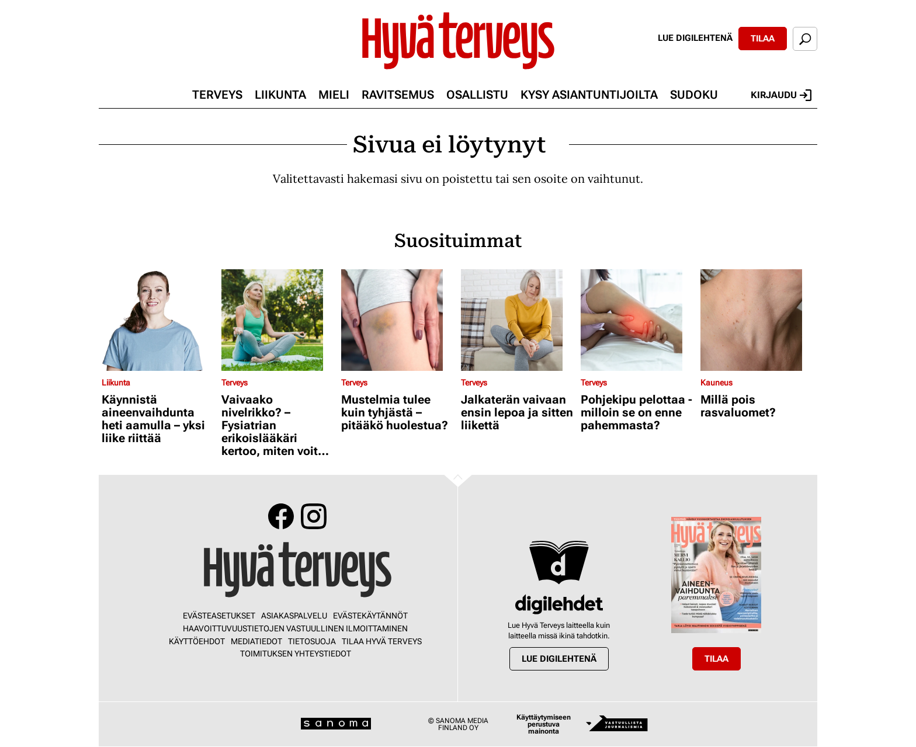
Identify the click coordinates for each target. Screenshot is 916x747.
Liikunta (280, 95)
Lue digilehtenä (695, 38)
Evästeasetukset (219, 615)
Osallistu (477, 95)
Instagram (314, 516)
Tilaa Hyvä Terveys (382, 641)
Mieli (333, 95)
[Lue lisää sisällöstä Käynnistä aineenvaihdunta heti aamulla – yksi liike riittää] (159, 320)
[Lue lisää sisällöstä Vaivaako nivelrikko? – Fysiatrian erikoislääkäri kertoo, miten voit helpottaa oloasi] (278, 320)
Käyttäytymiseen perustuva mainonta (543, 724)
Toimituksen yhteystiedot (295, 653)
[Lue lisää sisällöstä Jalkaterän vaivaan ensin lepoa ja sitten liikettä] (518, 320)
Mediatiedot (256, 641)
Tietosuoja (312, 641)
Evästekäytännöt (370, 615)
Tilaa (763, 38)
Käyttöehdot (197, 641)
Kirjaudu (781, 95)
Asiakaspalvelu (294, 615)
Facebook (281, 516)
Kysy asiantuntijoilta (589, 95)
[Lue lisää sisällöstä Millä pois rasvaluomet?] (757, 320)
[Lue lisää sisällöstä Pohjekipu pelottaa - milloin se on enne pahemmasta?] (638, 320)
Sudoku (694, 95)
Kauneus (716, 382)
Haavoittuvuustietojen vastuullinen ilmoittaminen (295, 628)
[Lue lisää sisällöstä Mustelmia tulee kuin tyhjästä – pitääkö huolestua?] (398, 320)
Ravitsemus (398, 95)
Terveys (217, 95)
